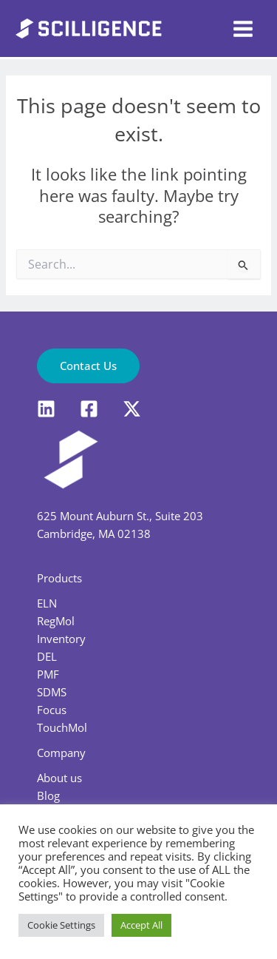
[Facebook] (89, 409)
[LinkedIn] (46, 409)
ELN (47, 603)
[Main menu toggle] (243, 29)
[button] (88, 366)
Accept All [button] (141, 925)
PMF (48, 674)
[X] (132, 409)
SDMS (51, 691)
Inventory (61, 638)
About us (59, 777)
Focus (51, 709)
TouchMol (62, 727)
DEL (47, 656)
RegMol (56, 620)
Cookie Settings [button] (61, 925)
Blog (48, 795)
